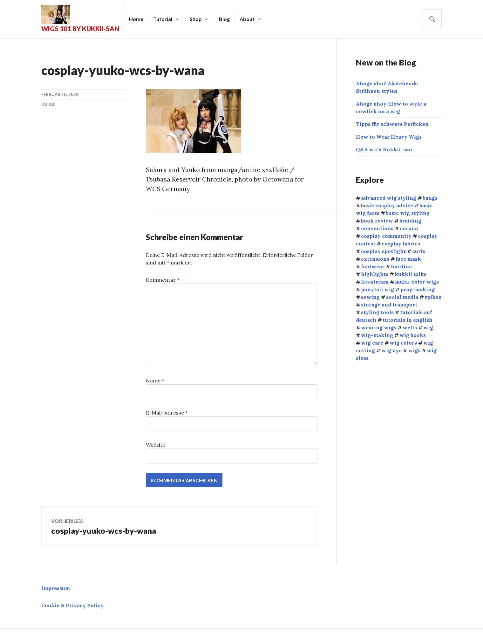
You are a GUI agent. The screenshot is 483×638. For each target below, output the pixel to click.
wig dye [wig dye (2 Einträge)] (391, 350)
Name (155, 380)
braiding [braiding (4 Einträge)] (410, 220)
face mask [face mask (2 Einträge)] (408, 259)
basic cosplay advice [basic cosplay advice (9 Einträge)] (387, 205)
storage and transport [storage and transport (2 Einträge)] (389, 304)
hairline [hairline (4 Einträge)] (401, 266)
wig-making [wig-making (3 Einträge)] (377, 335)
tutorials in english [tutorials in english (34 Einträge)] (407, 320)
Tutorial (162, 19)
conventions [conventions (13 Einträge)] (377, 228)
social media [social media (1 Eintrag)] (402, 297)
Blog (224, 19)
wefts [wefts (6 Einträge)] (410, 327)
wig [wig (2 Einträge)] (428, 327)
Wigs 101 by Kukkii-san (80, 28)
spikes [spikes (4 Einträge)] (433, 297)
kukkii (48, 104)
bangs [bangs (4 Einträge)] (430, 198)
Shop (196, 19)
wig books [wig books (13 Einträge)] (412, 335)
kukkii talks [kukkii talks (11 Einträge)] (410, 274)
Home (136, 19)
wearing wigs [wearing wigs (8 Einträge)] (378, 327)
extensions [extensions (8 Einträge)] (375, 259)
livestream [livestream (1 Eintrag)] (375, 281)
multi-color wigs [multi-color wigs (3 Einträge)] (417, 281)
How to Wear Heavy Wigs (389, 137)
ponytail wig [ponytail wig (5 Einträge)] (377, 289)
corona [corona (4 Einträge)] (409, 228)
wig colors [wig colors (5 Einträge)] (403, 343)
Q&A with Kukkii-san (384, 149)
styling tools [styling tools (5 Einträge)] (377, 312)
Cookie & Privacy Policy (72, 605)
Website (155, 445)
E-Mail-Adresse (167, 412)
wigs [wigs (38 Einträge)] (414, 350)
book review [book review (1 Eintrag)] (377, 220)
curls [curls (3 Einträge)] (418, 251)
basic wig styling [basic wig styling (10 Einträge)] (408, 213)
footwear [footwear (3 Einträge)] (372, 266)
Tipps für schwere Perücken (392, 124)
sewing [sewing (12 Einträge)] (370, 297)
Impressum (55, 588)
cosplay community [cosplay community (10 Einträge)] (386, 236)
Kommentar (163, 280)
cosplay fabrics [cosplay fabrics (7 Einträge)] (401, 243)
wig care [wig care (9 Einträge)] (372, 343)
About (247, 19)
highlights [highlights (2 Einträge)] (374, 274)
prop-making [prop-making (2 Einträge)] (417, 289)
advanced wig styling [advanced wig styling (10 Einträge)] (388, 198)
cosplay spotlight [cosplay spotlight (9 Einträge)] (383, 251)
